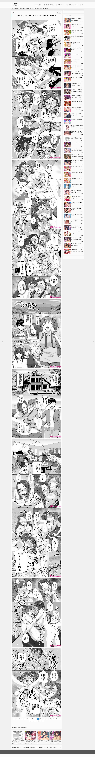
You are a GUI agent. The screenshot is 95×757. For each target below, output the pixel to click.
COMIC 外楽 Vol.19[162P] (76, 101)
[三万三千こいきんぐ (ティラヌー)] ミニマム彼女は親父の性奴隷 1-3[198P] (76, 133)
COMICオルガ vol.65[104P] (76, 119)
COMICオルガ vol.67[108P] (76, 143)
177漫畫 (15, 4)
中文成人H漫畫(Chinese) (40, 4)
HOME (13, 8)
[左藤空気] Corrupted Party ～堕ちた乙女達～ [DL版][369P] (76, 97)
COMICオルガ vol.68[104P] (76, 172)
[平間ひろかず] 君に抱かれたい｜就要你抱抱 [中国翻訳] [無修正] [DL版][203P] (76, 198)
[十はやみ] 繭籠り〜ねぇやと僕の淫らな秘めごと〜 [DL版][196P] (43, 742)
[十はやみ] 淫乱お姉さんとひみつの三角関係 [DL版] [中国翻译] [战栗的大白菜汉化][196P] (30, 742)
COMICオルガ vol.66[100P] (76, 54)
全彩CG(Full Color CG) (63, 4)
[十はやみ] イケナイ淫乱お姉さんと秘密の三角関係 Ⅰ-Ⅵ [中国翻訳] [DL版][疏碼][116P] (55, 742)
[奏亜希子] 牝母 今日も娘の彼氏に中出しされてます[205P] (76, 227)
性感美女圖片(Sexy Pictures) (75, 4)
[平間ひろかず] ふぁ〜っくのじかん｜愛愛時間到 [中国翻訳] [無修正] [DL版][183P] (77, 251)
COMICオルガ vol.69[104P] (76, 77)
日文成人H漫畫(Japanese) (51, 4)
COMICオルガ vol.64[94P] (76, 166)
